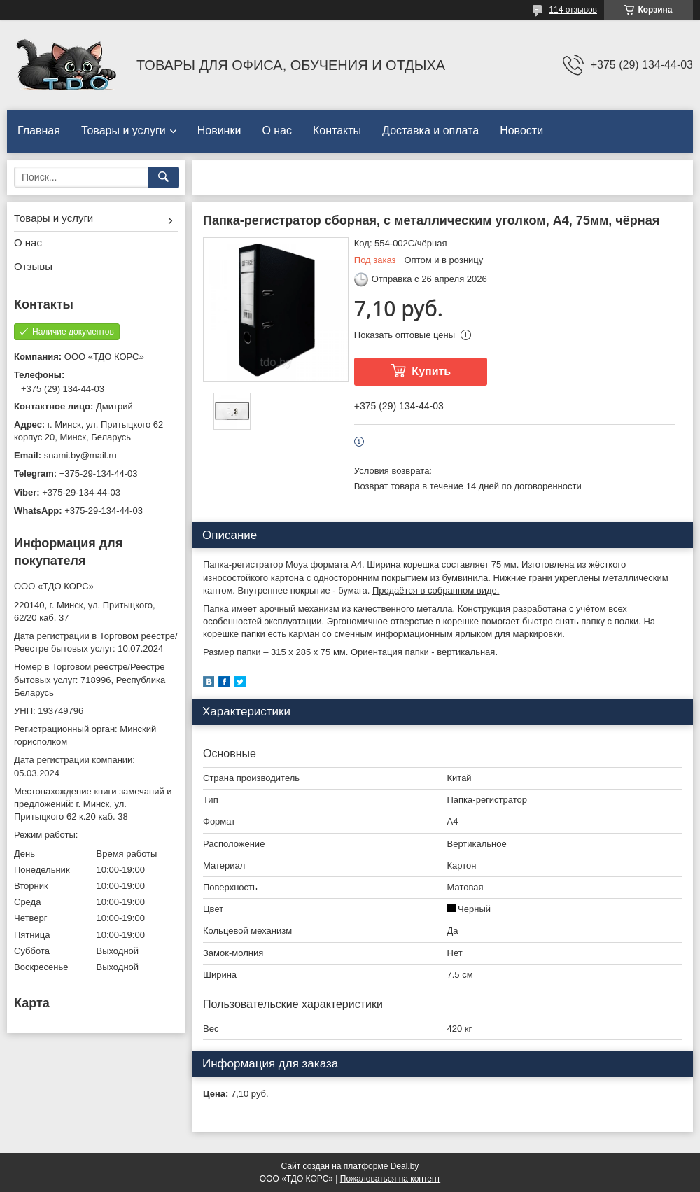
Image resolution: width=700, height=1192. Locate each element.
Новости (521, 130)
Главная (39, 130)
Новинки (219, 130)
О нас (277, 130)
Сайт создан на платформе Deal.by (350, 1166)
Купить (431, 371)
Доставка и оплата (430, 130)
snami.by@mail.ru (80, 455)
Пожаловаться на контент (390, 1179)
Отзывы (33, 266)
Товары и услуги (123, 130)
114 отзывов (573, 10)
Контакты (337, 130)
